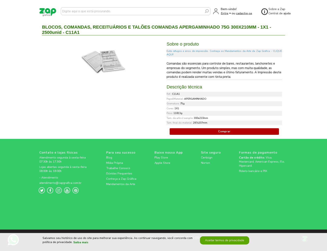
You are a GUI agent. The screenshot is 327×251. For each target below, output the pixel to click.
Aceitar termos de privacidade (224, 242)
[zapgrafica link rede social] (64, 174)
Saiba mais (80, 244)
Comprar (224, 131)
